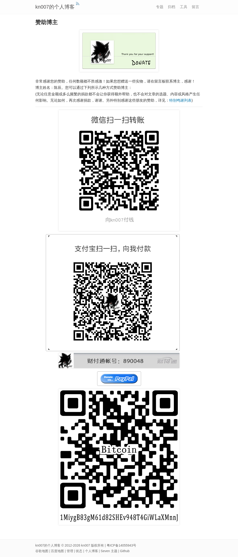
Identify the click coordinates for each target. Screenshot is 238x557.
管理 (70, 551)
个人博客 (91, 551)
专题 (159, 7)
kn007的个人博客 (55, 7)
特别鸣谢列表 (180, 100)
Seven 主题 (109, 551)
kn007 (85, 545)
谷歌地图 (41, 551)
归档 (171, 7)
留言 (195, 7)
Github (124, 551)
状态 (79, 551)
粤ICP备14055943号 (121, 545)
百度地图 (57, 551)
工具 (183, 7)
